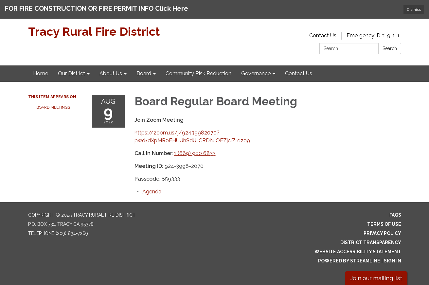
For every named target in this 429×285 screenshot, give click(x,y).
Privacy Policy (382, 233)
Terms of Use (384, 224)
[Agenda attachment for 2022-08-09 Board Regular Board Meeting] (151, 191)
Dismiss (414, 9)
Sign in (392, 260)
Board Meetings (53, 107)
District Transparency (370, 242)
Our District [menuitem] (71, 73)
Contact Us (322, 35)
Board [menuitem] (143, 73)
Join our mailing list (376, 278)
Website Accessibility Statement (357, 251)
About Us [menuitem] (110, 73)
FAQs (395, 215)
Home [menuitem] (40, 73)
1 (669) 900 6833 (195, 153)
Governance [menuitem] (256, 73)
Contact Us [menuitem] (298, 73)
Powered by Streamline (349, 260)
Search (390, 48)
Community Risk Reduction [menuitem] (198, 73)
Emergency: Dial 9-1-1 (373, 35)
